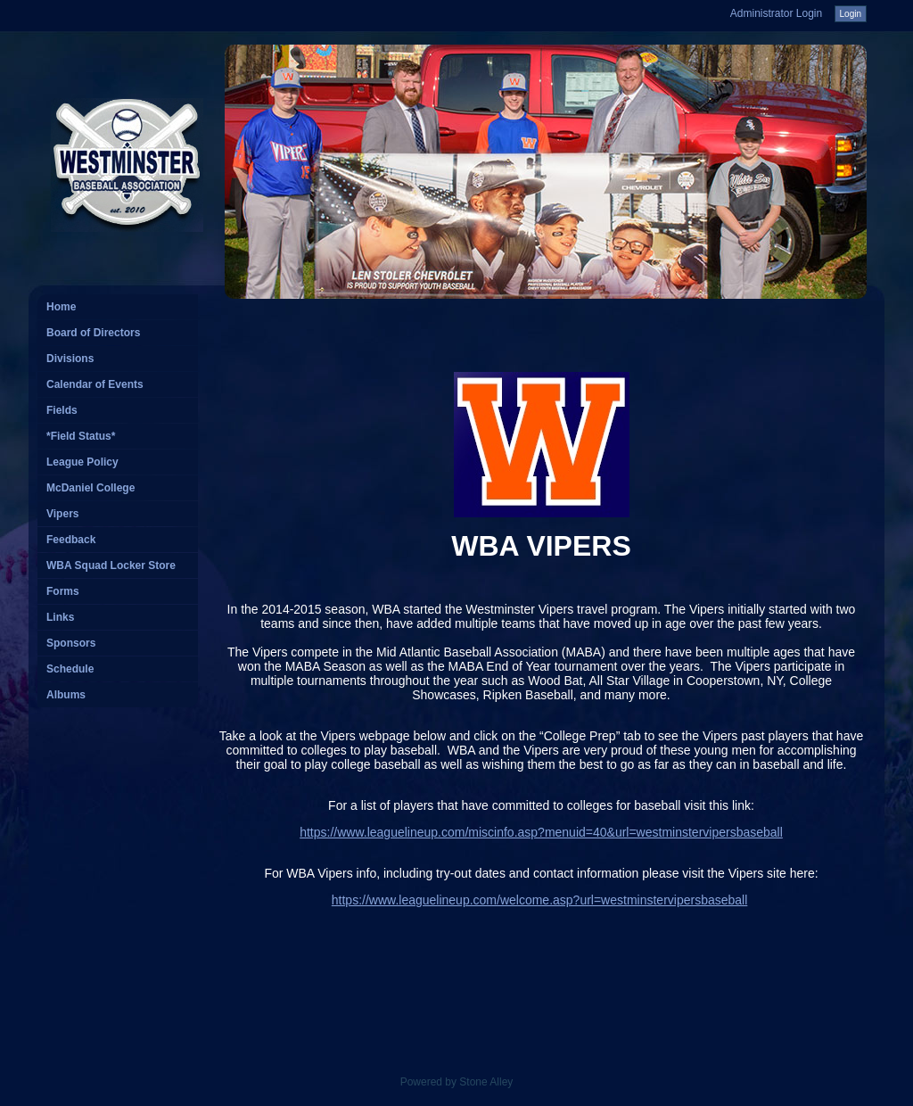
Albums (66, 695)
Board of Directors (93, 332)
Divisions (70, 358)
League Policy (82, 462)
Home (61, 307)
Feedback (70, 539)
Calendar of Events (95, 384)
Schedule (70, 669)
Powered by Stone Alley (457, 1082)
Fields (62, 410)
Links (60, 617)
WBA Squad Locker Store (111, 565)
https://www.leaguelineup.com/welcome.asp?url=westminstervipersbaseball (540, 900)
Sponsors (70, 643)
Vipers (62, 514)
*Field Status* (80, 436)
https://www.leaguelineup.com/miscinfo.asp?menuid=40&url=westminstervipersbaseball (541, 832)
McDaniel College (90, 488)
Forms (62, 591)
